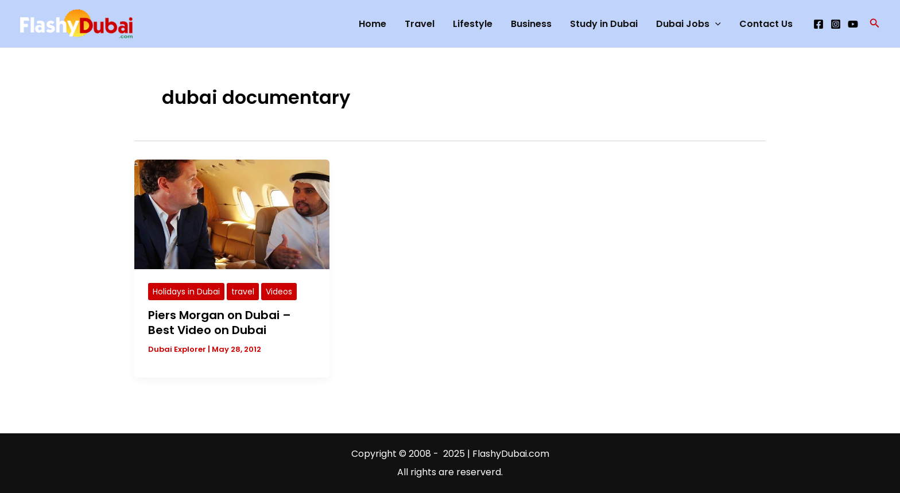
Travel (420, 23)
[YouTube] (853, 24)
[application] (715, 24)
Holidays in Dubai (186, 291)
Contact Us (766, 23)
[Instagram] (836, 24)
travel (242, 291)
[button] (875, 24)
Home (372, 23)
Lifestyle (472, 23)
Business (531, 23)
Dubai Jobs (688, 24)
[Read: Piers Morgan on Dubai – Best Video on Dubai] (231, 213)
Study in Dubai (604, 23)
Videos (279, 291)
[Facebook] (818, 24)
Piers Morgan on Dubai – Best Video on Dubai (219, 322)
